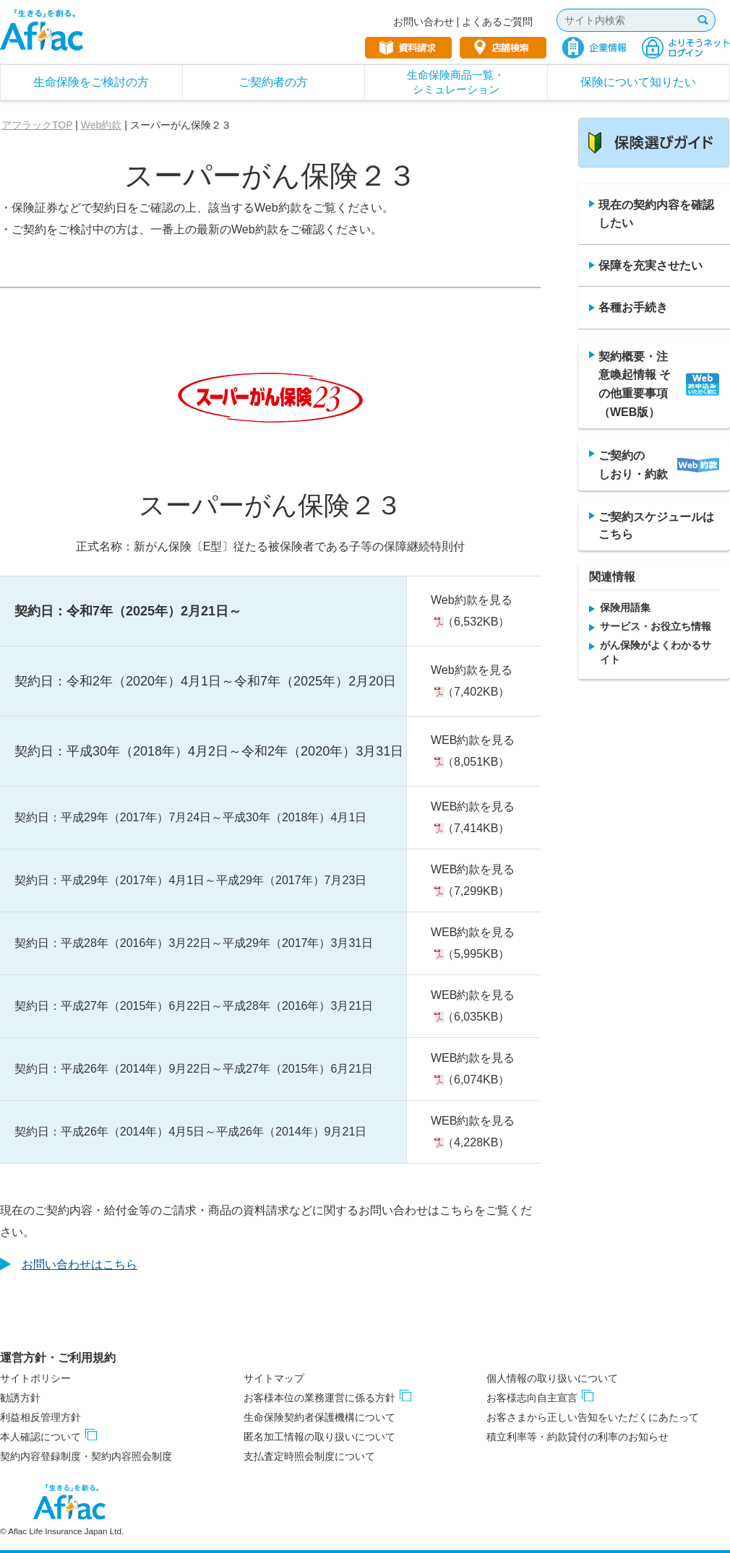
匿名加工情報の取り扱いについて (319, 1436)
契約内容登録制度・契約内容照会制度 (86, 1456)
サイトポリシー (35, 1378)
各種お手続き (633, 307)
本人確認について (40, 1436)
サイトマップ (274, 1378)
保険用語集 (625, 607)
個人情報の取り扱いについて (552, 1378)
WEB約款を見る (473, 740)
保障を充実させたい (650, 265)
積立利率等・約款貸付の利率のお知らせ (577, 1436)
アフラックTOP (36, 125)
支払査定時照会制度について (309, 1456)
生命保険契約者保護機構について (319, 1417)
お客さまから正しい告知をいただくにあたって (592, 1417)
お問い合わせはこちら (79, 1264)
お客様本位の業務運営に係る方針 (319, 1397)
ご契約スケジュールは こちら (656, 525)
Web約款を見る (471, 600)
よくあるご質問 (497, 21)
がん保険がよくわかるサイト (655, 652)
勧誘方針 (20, 1397)
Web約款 (101, 125)
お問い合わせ (423, 21)
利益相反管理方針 (40, 1417)
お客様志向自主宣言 (531, 1397)
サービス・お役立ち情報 (655, 626)
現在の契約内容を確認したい (656, 214)
